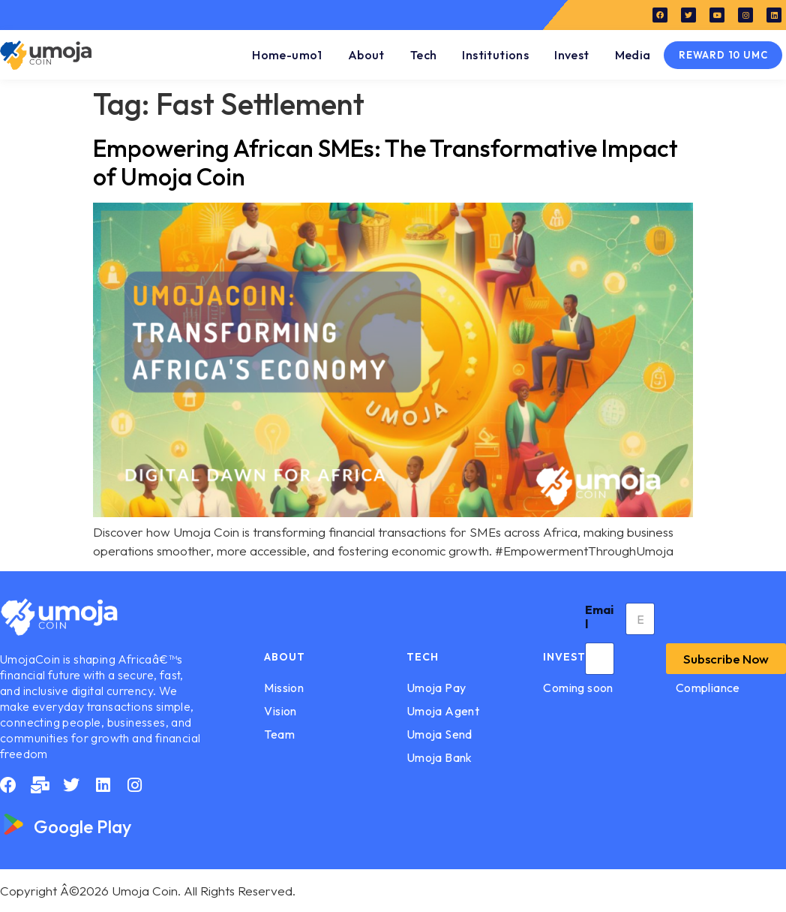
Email (599, 617)
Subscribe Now (726, 659)
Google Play (82, 826)
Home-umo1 (287, 54)
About (366, 54)
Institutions (495, 54)
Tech (423, 54)
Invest (571, 54)
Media (633, 54)
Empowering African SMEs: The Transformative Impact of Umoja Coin (385, 162)
